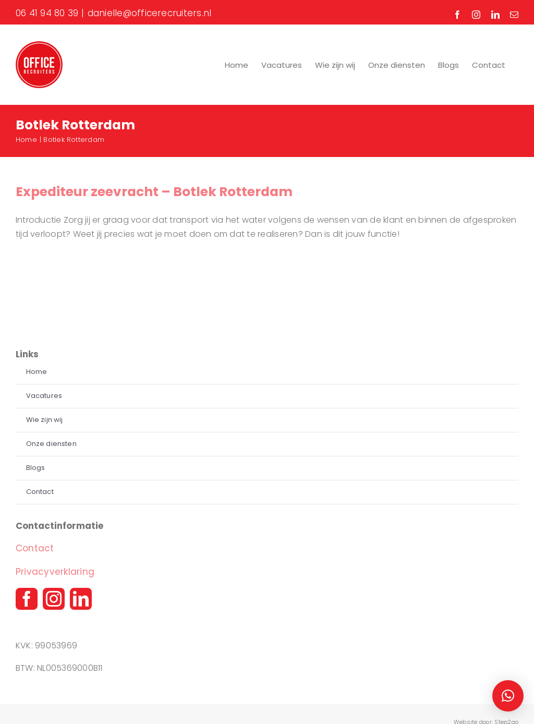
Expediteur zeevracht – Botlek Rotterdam (154, 192)
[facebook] (27, 599)
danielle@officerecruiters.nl (150, 13)
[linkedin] (81, 599)
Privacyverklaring (55, 571)
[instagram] (54, 599)
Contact (35, 548)
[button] (508, 695)
